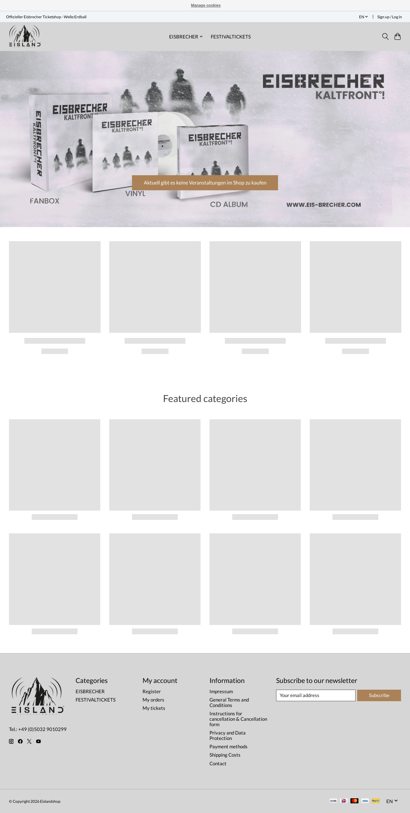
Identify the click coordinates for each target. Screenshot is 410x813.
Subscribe (379, 695)
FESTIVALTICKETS (231, 36)
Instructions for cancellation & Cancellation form (238, 719)
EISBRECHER (90, 691)
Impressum (221, 691)
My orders (153, 699)
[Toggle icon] (385, 36)
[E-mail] (316, 695)
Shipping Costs (225, 755)
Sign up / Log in (389, 16)
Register (152, 691)
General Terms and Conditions (229, 702)
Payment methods (228, 746)
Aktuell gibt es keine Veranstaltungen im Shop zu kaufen (205, 181)
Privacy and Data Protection (227, 735)
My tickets (154, 708)
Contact (217, 763)
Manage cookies (206, 5)
